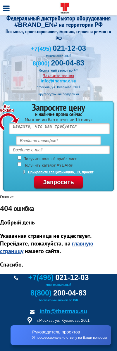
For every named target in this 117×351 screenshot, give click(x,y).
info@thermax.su (58, 81)
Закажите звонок (58, 75)
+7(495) (58, 49)
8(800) (59, 63)
